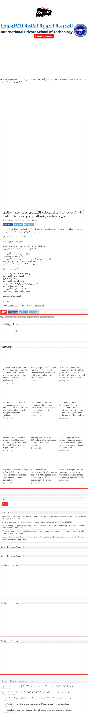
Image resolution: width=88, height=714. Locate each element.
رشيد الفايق (22, 273)
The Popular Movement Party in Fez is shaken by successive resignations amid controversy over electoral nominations (15, 431)
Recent (4, 637)
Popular (13, 637)
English (11, 79)
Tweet (5, 262)
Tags (31, 637)
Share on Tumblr (27, 262)
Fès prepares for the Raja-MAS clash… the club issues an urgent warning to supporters (43, 398)
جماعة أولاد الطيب (11, 273)
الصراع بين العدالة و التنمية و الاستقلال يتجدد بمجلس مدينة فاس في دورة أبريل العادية (37, 660)
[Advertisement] (44, 60)
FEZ (16, 79)
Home (3, 79)
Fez (21, 79)
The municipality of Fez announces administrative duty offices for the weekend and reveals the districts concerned (43, 364)
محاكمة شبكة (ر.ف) (33, 273)
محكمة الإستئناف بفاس (47, 273)
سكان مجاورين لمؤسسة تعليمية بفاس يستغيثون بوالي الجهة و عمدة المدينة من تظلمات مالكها (37, 648)
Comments (23, 637)
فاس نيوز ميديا (8, 252)
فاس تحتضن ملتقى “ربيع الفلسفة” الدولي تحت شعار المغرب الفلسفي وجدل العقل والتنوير (39, 654)
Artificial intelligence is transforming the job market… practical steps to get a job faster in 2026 (37, 478)
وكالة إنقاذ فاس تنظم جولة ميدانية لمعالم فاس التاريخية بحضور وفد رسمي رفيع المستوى (38, 666)
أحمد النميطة (9, 176)
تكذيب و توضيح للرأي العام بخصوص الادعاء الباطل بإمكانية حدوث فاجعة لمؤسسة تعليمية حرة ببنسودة (40, 642)
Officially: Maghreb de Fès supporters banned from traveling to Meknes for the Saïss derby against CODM (71, 430)
